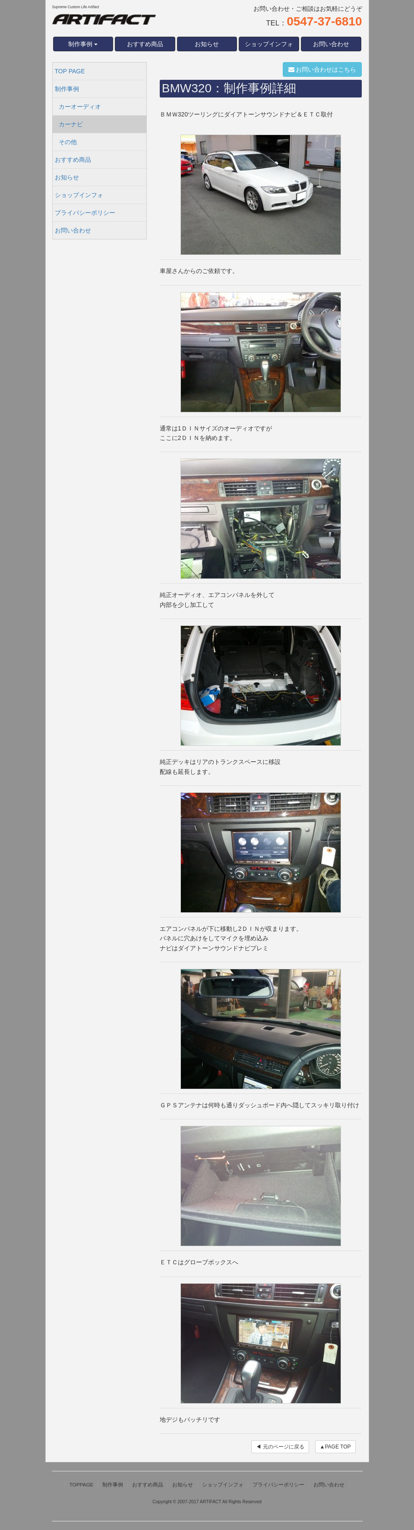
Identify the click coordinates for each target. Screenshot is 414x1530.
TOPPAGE (82, 1484)
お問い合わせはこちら (322, 69)
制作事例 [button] (83, 44)
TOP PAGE (70, 71)
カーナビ (71, 124)
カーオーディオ (80, 106)
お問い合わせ (331, 44)
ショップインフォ (269, 44)
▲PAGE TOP (335, 1447)
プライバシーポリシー (85, 212)
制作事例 (67, 88)
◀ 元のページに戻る (280, 1447)
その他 (68, 141)
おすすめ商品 (145, 44)
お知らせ (207, 44)
